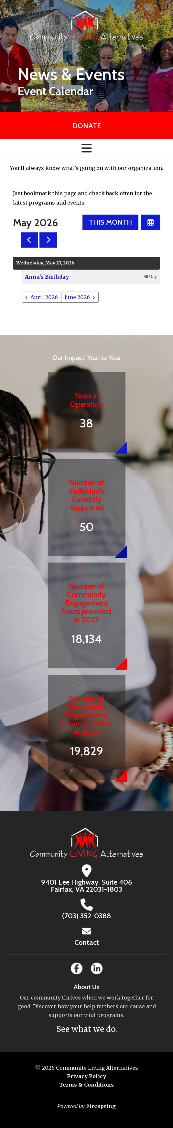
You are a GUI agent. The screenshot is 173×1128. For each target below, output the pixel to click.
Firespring (101, 1106)
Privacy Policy (86, 1076)
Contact (86, 942)
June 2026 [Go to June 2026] (77, 297)
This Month (110, 222)
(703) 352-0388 (86, 915)
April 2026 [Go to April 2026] (44, 297)
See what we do (86, 1029)
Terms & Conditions (86, 1084)
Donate (86, 125)
